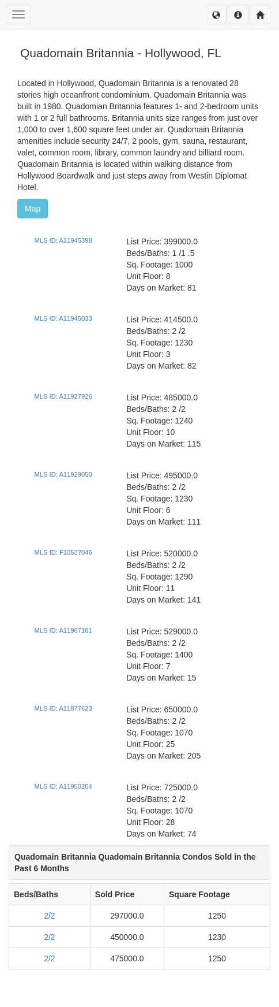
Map (32, 208)
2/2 (49, 915)
